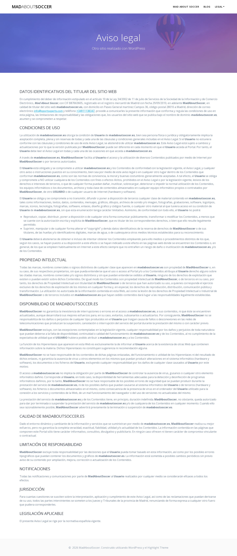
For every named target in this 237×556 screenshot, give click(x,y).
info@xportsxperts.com (48, 111)
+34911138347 (85, 111)
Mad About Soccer (186, 6)
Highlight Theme (157, 547)
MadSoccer (32, 7)
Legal (219, 6)
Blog (207, 6)
